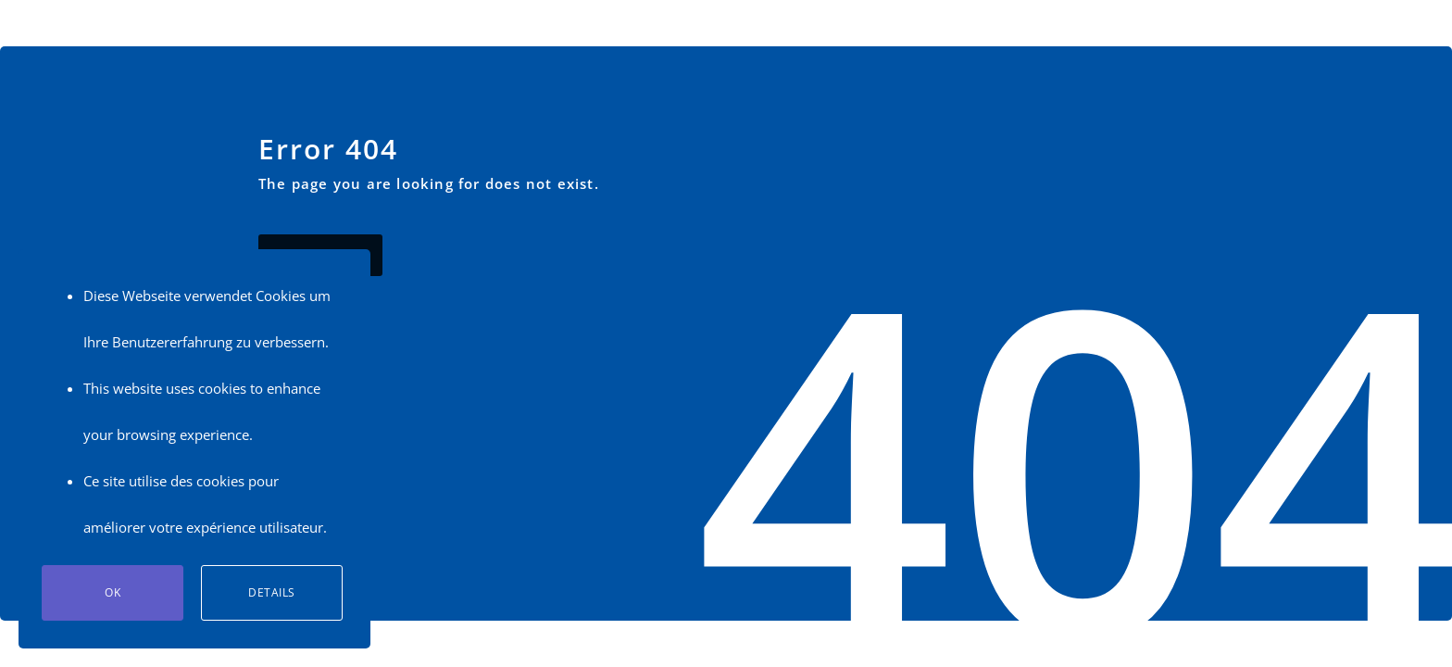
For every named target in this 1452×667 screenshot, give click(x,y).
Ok (112, 592)
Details (271, 592)
